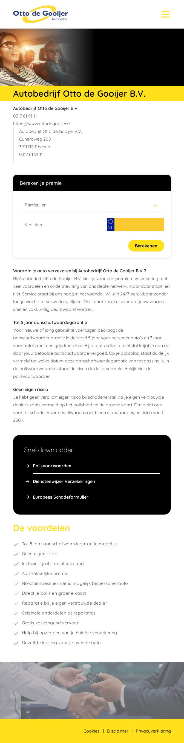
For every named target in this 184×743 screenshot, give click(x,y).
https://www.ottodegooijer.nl (41, 123)
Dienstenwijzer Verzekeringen (64, 481)
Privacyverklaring (153, 731)
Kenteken (34, 224)
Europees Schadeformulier (60, 497)
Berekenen (146, 245)
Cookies (92, 731)
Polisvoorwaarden (52, 465)
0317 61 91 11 (25, 116)
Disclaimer (117, 731)
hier (141, 368)
